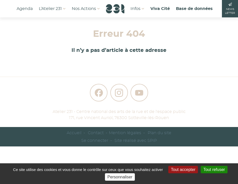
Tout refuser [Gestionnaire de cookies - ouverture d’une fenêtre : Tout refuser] (214, 169)
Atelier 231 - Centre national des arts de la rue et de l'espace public (119, 112)
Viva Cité (160, 9)
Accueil (74, 133)
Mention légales (125, 133)
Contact (96, 133)
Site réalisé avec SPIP (135, 141)
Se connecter (94, 141)
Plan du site (159, 133)
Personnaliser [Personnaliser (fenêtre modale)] (120, 177)
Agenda (25, 9)
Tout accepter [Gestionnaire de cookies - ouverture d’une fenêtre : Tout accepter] (183, 169)
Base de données (194, 9)
